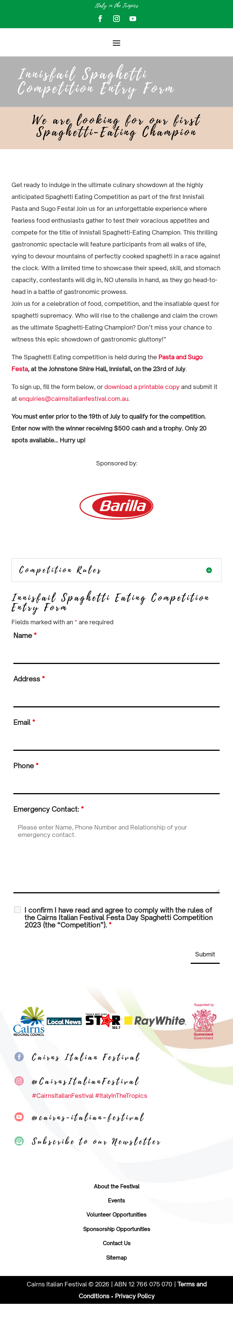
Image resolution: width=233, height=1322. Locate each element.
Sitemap (116, 1275)
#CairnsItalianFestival (62, 1113)
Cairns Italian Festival (86, 1075)
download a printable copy (142, 405)
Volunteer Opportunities (116, 1233)
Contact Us (117, 1261)
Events (116, 1218)
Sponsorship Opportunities (116, 1247)
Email (24, 740)
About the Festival (117, 1204)
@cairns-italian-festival (88, 1135)
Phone (25, 784)
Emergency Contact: (48, 827)
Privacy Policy (135, 1314)
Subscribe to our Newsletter (96, 1159)
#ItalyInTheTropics (121, 1113)
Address (29, 697)
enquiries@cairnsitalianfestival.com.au (73, 417)
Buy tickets (186, 51)
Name (24, 653)
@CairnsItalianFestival (86, 1099)
